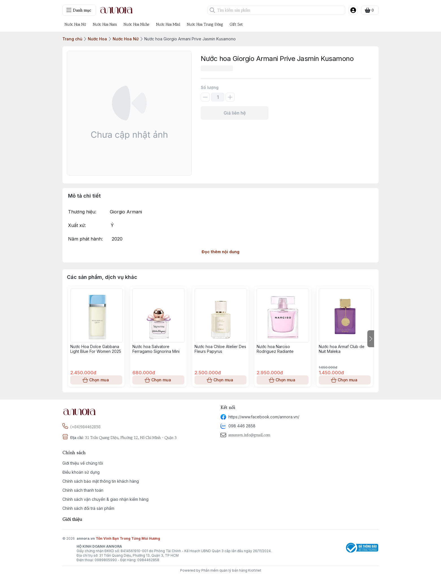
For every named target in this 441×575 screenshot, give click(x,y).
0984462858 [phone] (148, 560)
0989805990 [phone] (106, 560)
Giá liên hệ (234, 113)
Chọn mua (96, 379)
